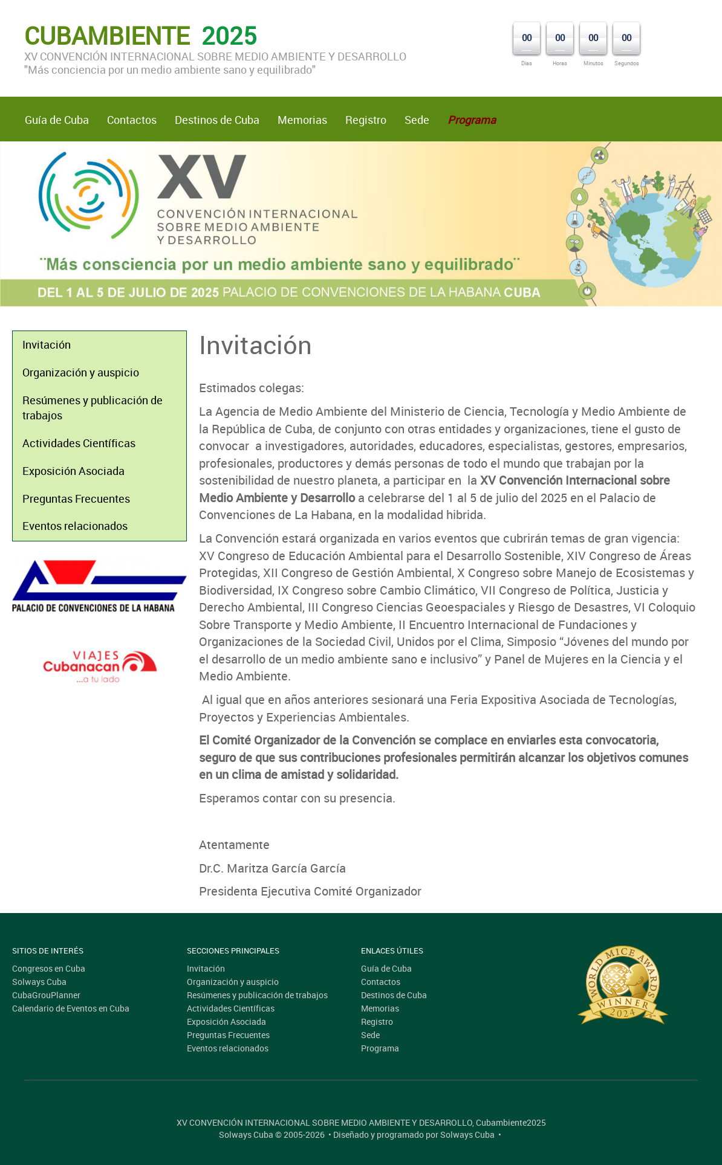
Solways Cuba (39, 981)
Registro (365, 119)
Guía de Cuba (57, 119)
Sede (417, 119)
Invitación (46, 344)
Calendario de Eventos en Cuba (70, 1008)
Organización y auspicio (80, 372)
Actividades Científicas (78, 443)
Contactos (132, 119)
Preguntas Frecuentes (76, 498)
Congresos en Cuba (48, 968)
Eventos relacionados (75, 525)
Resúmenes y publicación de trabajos (92, 408)
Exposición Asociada (73, 470)
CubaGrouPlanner (46, 995)
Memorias (302, 119)
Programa (380, 1048)
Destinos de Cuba (217, 119)
